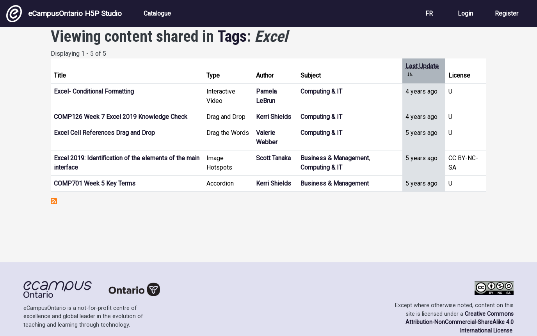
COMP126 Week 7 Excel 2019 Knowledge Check (120, 116)
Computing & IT (321, 91)
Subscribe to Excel (54, 201)
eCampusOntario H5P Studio (64, 13)
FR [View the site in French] (429, 13)
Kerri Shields (273, 116)
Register (506, 13)
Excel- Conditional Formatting (94, 91)
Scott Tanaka (273, 158)
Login (465, 13)
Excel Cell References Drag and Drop (104, 132)
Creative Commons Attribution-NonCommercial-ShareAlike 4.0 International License (459, 322)
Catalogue (157, 13)
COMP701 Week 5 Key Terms (94, 183)
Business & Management (335, 158)
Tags (232, 36)
